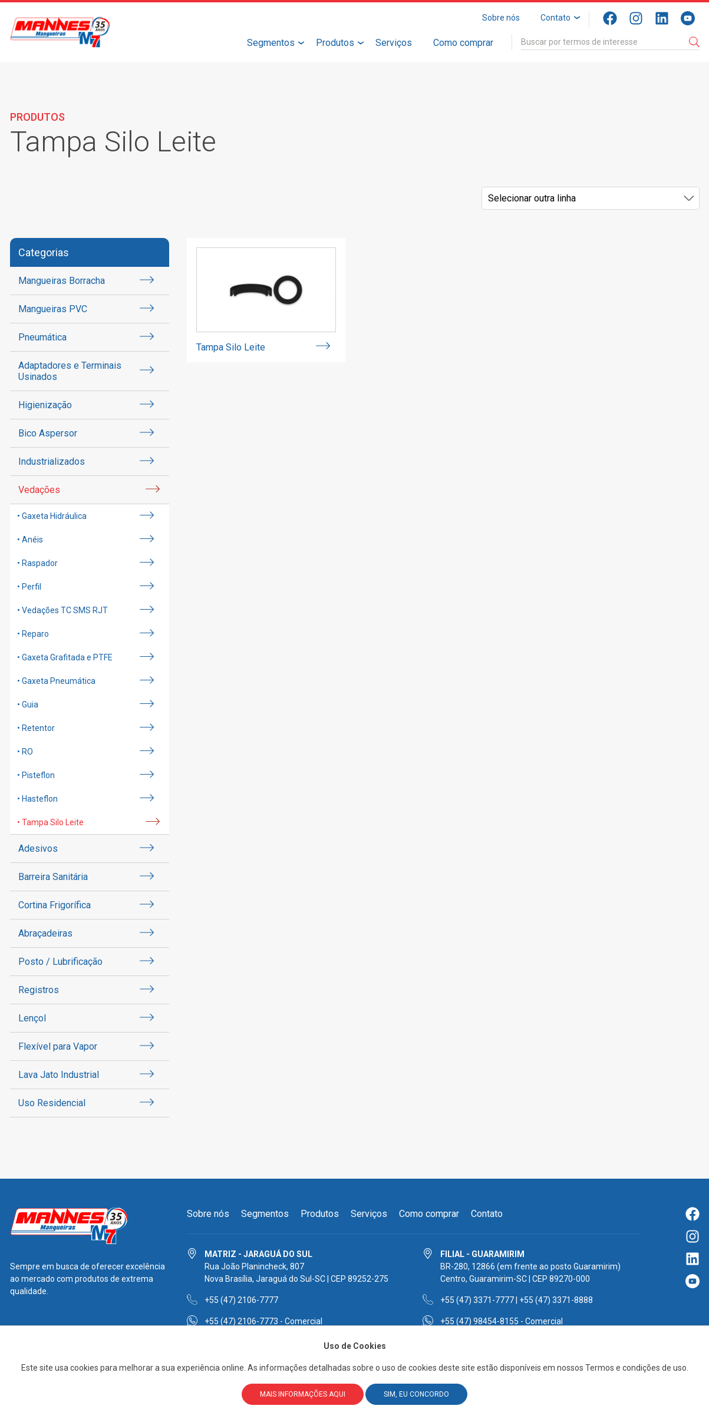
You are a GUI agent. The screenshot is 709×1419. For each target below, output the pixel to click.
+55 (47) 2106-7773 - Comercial (263, 1321)
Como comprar (463, 42)
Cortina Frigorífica (54, 905)
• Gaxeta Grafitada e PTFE (65, 657)
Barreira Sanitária (53, 876)
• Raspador (37, 563)
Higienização (45, 405)
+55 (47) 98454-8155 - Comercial (501, 1321)
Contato (555, 17)
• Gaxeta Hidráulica (52, 516)
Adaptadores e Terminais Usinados (69, 371)
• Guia (27, 704)
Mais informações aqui (302, 1394)
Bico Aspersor (47, 433)
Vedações (39, 489)
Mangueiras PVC (52, 309)
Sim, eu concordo (416, 1394)
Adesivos (38, 848)
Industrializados (51, 461)
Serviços (393, 42)
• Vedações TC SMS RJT (62, 610)
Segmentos (271, 42)
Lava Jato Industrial (58, 1074)
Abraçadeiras (45, 933)
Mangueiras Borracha (61, 280)
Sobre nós (501, 17)
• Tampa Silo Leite (50, 822)
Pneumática (42, 337)
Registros (38, 989)
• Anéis (30, 539)
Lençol (32, 1018)
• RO (25, 751)
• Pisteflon (36, 775)
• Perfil (29, 586)
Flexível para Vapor (57, 1046)
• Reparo (33, 634)
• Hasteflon (37, 798)
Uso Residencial (51, 1103)
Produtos (335, 42)
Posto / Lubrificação (60, 961)
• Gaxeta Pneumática (56, 681)
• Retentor (36, 728)
